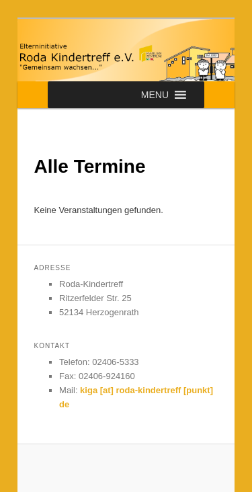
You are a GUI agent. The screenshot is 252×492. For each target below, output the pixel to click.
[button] (155, 94)
